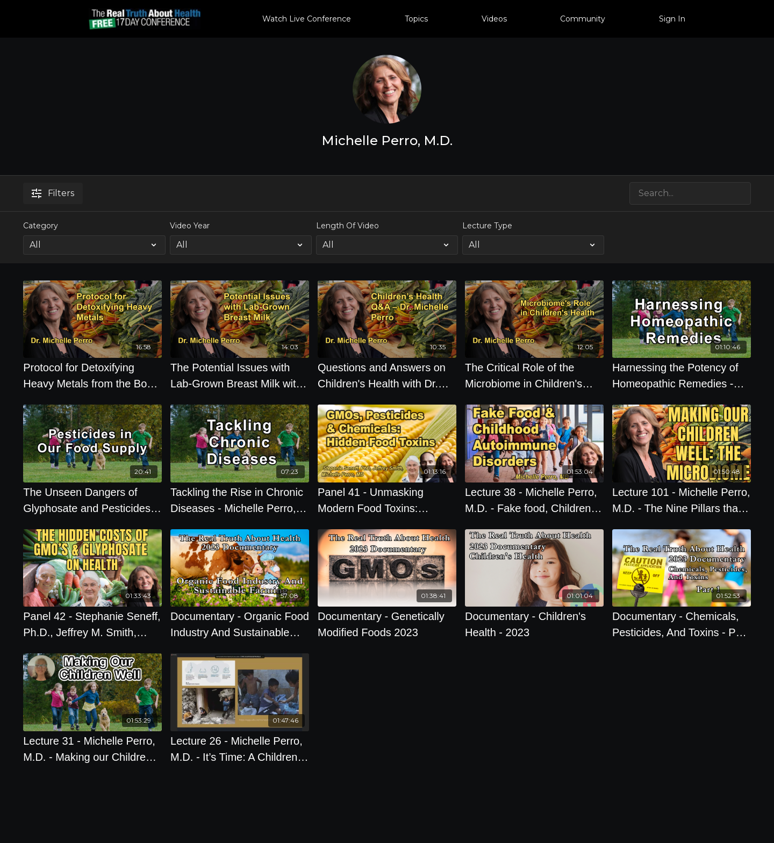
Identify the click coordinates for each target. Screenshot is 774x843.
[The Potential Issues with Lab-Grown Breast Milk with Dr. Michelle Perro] (239, 375)
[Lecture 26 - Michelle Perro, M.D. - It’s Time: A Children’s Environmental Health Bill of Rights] (239, 749)
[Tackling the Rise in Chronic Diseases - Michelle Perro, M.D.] (239, 500)
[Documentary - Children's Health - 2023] (534, 624)
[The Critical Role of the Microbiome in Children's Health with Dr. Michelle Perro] (534, 375)
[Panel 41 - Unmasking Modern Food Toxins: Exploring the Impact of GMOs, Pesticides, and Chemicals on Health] (387, 500)
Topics (416, 19)
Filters (53, 193)
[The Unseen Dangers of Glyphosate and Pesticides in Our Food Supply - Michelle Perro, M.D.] (92, 500)
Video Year (190, 225)
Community (582, 19)
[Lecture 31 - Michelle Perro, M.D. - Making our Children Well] (92, 749)
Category (40, 225)
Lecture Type (487, 225)
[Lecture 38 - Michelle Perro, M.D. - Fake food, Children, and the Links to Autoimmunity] (534, 500)
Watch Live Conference (306, 19)
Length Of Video (347, 225)
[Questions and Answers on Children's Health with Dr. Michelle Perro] (387, 375)
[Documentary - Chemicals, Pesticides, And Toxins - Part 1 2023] (681, 624)
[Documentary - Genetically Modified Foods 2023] (387, 624)
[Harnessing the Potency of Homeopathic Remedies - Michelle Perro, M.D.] (681, 375)
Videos (494, 19)
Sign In (672, 19)
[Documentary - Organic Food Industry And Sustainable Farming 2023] (239, 624)
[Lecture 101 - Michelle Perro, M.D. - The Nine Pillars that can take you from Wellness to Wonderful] (681, 500)
